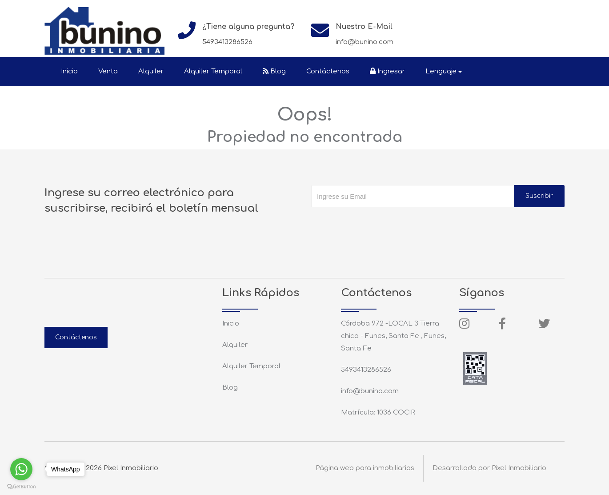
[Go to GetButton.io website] (21, 486)
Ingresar (387, 71)
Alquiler (151, 71)
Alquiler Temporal (213, 71)
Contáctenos (327, 71)
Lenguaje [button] (441, 71)
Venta (108, 71)
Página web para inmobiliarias (365, 468)
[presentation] (378, 225)
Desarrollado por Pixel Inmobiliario (489, 468)
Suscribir (539, 196)
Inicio (69, 71)
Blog (274, 71)
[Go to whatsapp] (21, 469)
